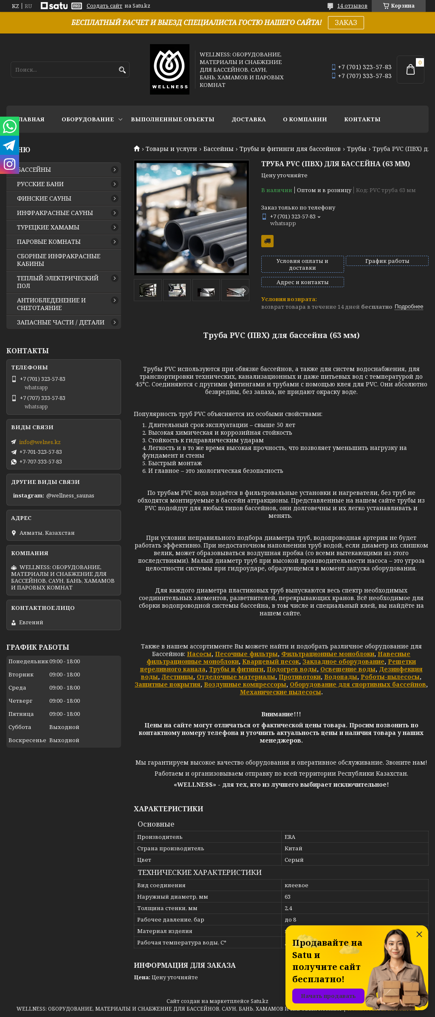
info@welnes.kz (40, 442)
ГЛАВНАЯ (30, 119)
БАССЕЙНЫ (34, 169)
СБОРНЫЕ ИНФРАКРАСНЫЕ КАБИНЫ (58, 260)
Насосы (199, 654)
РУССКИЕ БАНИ (40, 184)
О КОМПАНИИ (305, 119)
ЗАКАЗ (346, 22)
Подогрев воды (292, 669)
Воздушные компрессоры (245, 684)
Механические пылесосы (280, 692)
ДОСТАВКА (249, 119)
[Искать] (122, 70)
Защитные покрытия (168, 684)
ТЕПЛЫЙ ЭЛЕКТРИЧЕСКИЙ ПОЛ (58, 282)
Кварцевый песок (270, 661)
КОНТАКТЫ (362, 119)
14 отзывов (352, 5)
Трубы (357, 148)
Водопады (340, 677)
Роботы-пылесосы (390, 677)
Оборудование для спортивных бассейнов (358, 684)
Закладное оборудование (343, 661)
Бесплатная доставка (267, 241)
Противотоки (300, 677)
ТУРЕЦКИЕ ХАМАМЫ (48, 227)
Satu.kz (259, 1001)
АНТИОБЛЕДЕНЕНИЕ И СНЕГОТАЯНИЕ (51, 304)
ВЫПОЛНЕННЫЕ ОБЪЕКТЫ (173, 119)
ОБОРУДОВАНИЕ (88, 119)
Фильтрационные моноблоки (327, 654)
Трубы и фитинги (236, 669)
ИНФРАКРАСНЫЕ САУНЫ (55, 213)
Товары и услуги (171, 148)
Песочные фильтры (246, 654)
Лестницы (177, 677)
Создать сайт (104, 6)
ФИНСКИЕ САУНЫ (44, 198)
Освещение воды (348, 669)
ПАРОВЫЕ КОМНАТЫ (49, 242)
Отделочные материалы (236, 677)
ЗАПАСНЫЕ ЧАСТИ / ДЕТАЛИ (61, 322)
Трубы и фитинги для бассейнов (290, 148)
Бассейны (218, 148)
